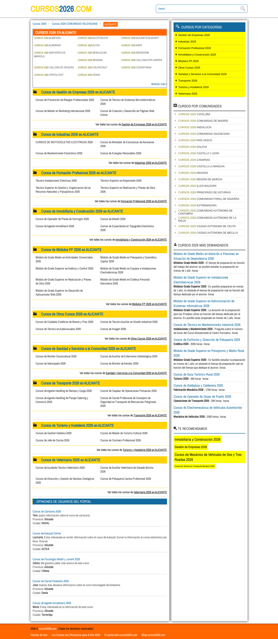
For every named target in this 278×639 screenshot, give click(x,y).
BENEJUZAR (92, 52)
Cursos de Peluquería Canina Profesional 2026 (125, 479)
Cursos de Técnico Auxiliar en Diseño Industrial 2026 (128, 322)
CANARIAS (194, 159)
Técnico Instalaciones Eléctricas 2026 (56, 180)
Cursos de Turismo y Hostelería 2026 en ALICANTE (77, 425)
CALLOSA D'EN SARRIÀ (141, 60)
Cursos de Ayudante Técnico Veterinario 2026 (60, 468)
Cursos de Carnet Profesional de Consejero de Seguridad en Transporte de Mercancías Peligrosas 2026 (128, 402)
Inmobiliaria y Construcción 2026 (197, 54)
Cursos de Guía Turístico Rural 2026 (197, 374)
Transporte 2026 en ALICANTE (150, 415)
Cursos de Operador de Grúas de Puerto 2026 (202, 396)
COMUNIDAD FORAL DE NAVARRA (208, 198)
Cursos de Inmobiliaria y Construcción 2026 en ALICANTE (82, 211)
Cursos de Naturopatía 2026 (51, 363)
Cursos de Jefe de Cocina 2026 (52, 440)
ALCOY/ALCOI (93, 38)
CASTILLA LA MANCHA (201, 166)
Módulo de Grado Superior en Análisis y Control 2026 (64, 268)
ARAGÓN (193, 172)
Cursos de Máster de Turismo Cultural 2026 (123, 433)
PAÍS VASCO (195, 140)
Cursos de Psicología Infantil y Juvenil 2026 (56, 559)
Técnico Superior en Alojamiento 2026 (120, 180)
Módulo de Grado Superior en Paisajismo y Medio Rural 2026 (209, 353)
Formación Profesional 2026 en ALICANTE (144, 201)
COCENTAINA (136, 67)
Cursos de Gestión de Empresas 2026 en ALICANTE (78, 92)
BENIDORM (135, 52)
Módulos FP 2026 (188, 61)
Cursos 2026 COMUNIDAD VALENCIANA (75, 24)
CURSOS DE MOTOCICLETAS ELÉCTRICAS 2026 (64, 142)
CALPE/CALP (92, 67)
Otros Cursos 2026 (189, 67)
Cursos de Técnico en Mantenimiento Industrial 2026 (207, 324)
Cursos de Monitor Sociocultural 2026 (56, 356)
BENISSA (90, 60)
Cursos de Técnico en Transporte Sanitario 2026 (195, 466)
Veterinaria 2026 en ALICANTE (150, 492)
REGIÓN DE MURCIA (200, 179)
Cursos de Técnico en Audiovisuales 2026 (58, 329)
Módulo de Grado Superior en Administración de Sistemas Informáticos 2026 (204, 303)
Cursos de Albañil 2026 (112, 219)
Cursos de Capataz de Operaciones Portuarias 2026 (128, 391)
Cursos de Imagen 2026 (113, 329)
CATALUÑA (194, 114)
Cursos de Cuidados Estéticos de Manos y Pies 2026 (64, 322)
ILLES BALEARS (197, 185)
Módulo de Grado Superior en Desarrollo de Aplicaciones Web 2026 (59, 292)
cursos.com (63, 9)
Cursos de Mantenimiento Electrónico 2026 (59, 153)
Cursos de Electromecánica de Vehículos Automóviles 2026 (208, 410)
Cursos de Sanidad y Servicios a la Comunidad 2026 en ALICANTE (88, 348)
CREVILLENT (49, 75)
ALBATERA (47, 38)
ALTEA (89, 45)
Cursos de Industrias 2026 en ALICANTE (70, 134)
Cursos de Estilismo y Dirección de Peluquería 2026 (207, 339)
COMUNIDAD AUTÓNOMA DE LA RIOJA (207, 219)
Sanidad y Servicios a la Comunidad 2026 (202, 74)
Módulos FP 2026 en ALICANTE (149, 304)
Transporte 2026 (187, 80)
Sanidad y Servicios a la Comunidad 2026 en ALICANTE (136, 373)
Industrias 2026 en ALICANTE (151, 163)
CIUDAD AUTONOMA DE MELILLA (208, 232)
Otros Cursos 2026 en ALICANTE (149, 338)
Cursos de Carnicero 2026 (47, 511)
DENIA (89, 75)
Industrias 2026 (187, 41)
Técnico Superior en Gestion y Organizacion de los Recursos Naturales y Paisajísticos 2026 (63, 190)
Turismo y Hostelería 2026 (193, 87)
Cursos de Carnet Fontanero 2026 (51, 581)
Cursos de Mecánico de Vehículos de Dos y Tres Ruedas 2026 (208, 457)
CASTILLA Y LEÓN (198, 153)
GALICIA (192, 146)
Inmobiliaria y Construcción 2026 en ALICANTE (141, 239)
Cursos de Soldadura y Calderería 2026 (198, 385)
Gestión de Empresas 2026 (194, 35)
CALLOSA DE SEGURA (54, 67)
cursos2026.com (48, 629)
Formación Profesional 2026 (194, 48)
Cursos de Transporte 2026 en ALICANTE (70, 383)
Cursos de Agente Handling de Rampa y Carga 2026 (64, 391)
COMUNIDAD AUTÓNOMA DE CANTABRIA (205, 212)
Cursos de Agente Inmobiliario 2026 (55, 226)
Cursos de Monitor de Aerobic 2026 (119, 363)
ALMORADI (47, 45)
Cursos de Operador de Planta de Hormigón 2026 (62, 219)
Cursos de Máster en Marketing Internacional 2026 (63, 111)
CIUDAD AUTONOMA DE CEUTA (207, 226)
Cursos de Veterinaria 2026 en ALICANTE (71, 460)
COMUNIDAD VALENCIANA (204, 133)
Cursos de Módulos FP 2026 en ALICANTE (71, 249)
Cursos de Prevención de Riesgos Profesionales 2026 (65, 100)
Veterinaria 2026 (187, 93)
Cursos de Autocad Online (47, 533)
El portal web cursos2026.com (120, 635)
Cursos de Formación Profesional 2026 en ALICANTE (79, 173)
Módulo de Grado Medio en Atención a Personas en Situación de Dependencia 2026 (206, 256)
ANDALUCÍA (195, 127)
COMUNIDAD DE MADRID (203, 120)
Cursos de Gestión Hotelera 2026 (53, 433)
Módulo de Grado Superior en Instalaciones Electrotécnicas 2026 (201, 279)
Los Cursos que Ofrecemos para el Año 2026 (76, 635)
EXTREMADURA (197, 205)
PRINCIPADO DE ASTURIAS (204, 192)
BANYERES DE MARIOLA (50, 54)
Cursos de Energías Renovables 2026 (120, 153)
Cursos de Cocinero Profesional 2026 (120, 440)
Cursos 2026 (39, 24)
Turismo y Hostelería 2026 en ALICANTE (145, 450)
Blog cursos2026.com (153, 635)
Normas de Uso (38, 635)
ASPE (131, 45)
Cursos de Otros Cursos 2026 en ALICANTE (72, 314)
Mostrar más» (159, 84)
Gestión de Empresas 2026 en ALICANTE (144, 124)
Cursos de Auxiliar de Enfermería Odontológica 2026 (128, 356)
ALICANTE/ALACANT (140, 38)
